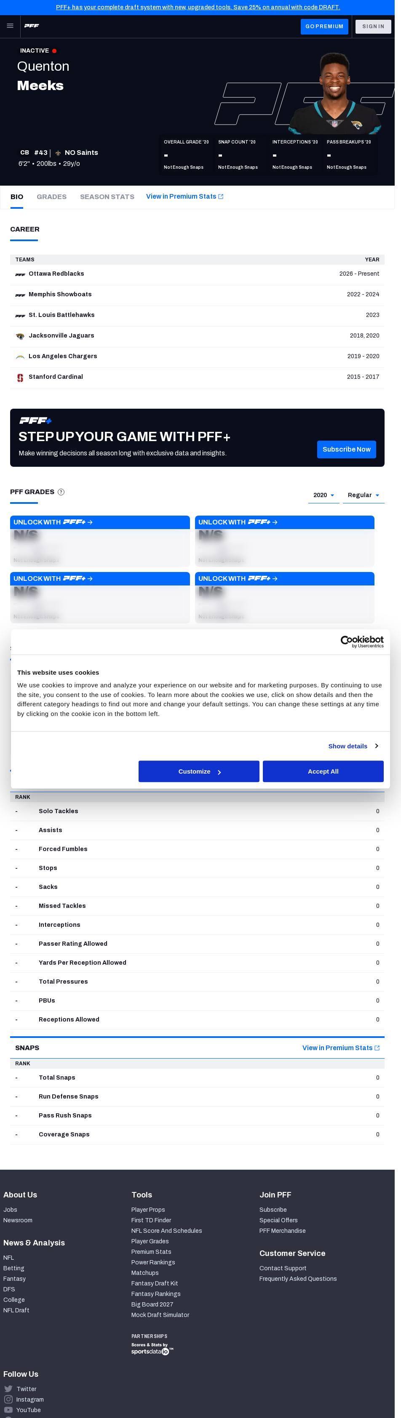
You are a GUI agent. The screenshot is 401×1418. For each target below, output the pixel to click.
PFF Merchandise (282, 1231)
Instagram (30, 1400)
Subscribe (273, 1210)
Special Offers (278, 1220)
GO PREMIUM (324, 26)
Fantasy (14, 1279)
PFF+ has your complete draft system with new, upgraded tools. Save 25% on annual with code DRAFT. (198, 7)
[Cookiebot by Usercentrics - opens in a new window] (347, 642)
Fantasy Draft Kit (154, 1283)
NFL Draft (16, 1310)
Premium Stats (151, 1252)
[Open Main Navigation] (10, 26)
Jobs (10, 1210)
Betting (13, 1268)
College (14, 1300)
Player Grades (150, 1241)
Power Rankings (153, 1262)
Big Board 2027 (152, 1304)
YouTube (28, 1410)
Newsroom (17, 1220)
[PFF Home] (31, 26)
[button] (347, 459)
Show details (348, 746)
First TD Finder (151, 1220)
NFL (8, 1258)
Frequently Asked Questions (298, 1279)
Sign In (373, 26)
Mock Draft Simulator (160, 1315)
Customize (200, 771)
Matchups (145, 1273)
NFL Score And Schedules (166, 1231)
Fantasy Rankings (156, 1294)
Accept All (323, 771)
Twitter (26, 1389)
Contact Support (283, 1268)
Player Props (148, 1210)
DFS (9, 1289)
